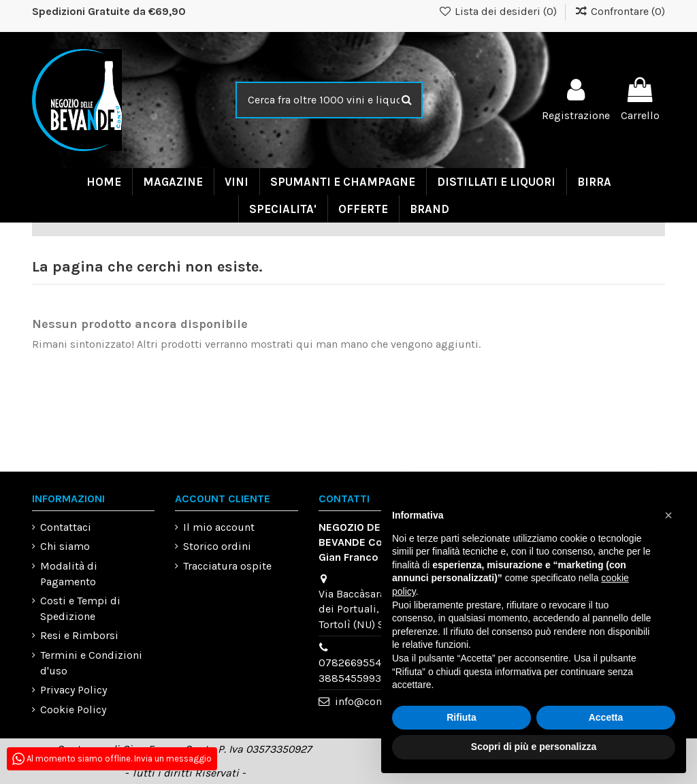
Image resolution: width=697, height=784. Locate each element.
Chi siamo (65, 546)
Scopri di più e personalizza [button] (533, 746)
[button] (668, 515)
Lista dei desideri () (499, 11)
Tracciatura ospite (227, 565)
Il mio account (219, 527)
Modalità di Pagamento (68, 573)
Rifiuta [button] (461, 717)
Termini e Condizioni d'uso (91, 662)
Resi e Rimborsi (79, 635)
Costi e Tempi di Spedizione (80, 608)
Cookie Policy (73, 709)
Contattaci (65, 527)
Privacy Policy (73, 689)
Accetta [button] (606, 717)
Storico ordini (217, 546)
